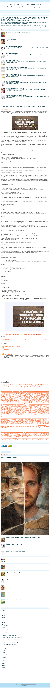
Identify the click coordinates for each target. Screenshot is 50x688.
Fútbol (6, 407)
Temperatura (47, 434)
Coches (14, 394)
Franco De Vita (34, 406)
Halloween (2, 409)
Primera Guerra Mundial (34, 427)
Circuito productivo (40, 393)
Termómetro (15, 435)
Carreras (18, 392)
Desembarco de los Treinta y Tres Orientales (16, 399)
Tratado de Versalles (35, 436)
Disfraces (41, 400)
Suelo (7, 434)
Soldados (45, 433)
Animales (43, 386)
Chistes (2, 393)
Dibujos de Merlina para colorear (12, 53)
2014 (3, 665)
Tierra (4, 436)
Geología (2, 408)
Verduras (42, 438)
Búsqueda (10, 391)
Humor (20, 410)
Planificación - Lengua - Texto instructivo (13, 74)
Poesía (13, 426)
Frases (41, 406)
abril (4, 652)
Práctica (47, 426)
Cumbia (43, 397)
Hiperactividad (16, 409)
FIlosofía (46, 405)
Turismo (42, 436)
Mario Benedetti (8, 418)
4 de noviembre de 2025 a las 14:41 (12, 352)
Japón (25, 412)
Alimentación (46, 385)
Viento (29, 439)
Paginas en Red (27, 685)
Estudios (18, 405)
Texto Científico (29, 435)
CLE (12, 394)
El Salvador (23, 402)
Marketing (12, 418)
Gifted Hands (16, 408)
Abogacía (17, 384)
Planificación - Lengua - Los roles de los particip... (12, 639)
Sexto (5, 433)
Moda (32, 419)
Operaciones (22, 422)
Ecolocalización (25, 401)
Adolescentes (8, 385)
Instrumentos (35, 411)
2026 (12, 384)
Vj (40, 439)
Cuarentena (47, 396)
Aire (20, 385)
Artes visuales (29, 387)
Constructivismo (34, 395)
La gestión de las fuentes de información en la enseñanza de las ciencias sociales (23, 107)
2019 (10, 384)
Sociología (37, 433)
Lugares (24, 415)
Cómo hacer (43, 394)
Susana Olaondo (18, 434)
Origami (33, 422)
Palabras (2, 423)
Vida (9, 439)
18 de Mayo (2, 384)
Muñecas (25, 420)
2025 (3, 612)
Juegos (7, 413)
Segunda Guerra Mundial (18, 432)
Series (45, 432)
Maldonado (19, 416)
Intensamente (6, 412)
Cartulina (34, 392)
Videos (25, 439)
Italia (19, 412)
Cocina (17, 394)
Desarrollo (41, 398)
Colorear (31, 394)
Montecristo (39, 419)
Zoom (6, 440)
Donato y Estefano (12, 401)
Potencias (39, 426)
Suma (9, 434)
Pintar (28, 424)
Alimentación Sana (4, 386)
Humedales (17, 410)
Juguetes (10, 413)
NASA (38, 420)
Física (48, 405)
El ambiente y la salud (7, 402)
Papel (8, 423)
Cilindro (32, 393)
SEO (34, 432)
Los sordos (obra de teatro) (11, 39)
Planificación (42, 425)
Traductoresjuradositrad (9, 354)
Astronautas (37, 387)
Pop (30, 426)
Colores (34, 394)
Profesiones (47, 427)
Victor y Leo (7, 439)
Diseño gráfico (32, 400)
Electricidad (30, 402)
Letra (20, 414)
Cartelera (24, 392)
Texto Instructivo (35, 435)
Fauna (43, 405)
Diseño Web (37, 400)
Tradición (24, 436)
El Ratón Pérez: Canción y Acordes (9, 644)
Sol (43, 433)
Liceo (33, 414)
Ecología (30, 401)
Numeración (37, 421)
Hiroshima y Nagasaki (21, 409)
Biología (34, 389)
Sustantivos (24, 434)
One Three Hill (17, 422)
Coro (10, 396)
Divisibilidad (47, 400)
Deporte (38, 398)
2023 (3, 615)
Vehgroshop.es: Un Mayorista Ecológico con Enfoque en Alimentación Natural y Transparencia (23, 572)
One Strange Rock (12, 422)
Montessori (43, 419)
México (22, 419)
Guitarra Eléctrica (46, 408)
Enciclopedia (5, 404)
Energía (12, 404)
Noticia (21, 421)
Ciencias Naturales (19, 393)
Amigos (25, 386)
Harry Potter (6, 409)
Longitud (7, 415)
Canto (48, 391)
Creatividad (30, 396)
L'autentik (27, 413)
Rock (29, 430)
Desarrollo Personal (46, 398)
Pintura (34, 424)
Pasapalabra (25, 423)
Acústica (40, 384)
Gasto (31, 407)
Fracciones (24, 406)
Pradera (9, 427)
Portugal (32, 426)
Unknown (6, 346)
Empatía (38, 402)
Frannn (39, 406)
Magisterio (3, 416)
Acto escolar (36, 384)
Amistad (28, 386)
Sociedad (34, 433)
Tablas (27, 434)
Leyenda (28, 414)
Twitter (4, 438)
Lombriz (4, 415)
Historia (27, 409)
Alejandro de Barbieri (36, 385)
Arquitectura (22, 387)
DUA (22, 401)
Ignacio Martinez (32, 410)
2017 (3, 660)
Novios (27, 421)
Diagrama (5, 400)
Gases (29, 407)
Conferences (10, 395)
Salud (48, 430)
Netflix (10, 421)
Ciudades (45, 393)
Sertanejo (2, 433)
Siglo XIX (8, 433)
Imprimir (47, 410)
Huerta (13, 410)
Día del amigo (40, 399)
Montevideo (47, 419)
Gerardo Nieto (10, 408)
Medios (46, 418)
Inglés (24, 411)
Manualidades (34, 416)
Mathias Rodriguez (40, 334)
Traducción (28, 436)
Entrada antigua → (45, 339)
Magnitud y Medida (13, 416)
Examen (26, 405)
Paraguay (15, 423)
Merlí (10, 419)
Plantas (4, 426)
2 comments (6, 109)
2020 (3, 620)
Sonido (48, 433)
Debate (22, 398)
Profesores (2, 428)
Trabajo (17, 436)
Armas (19, 387)
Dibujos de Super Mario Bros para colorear (14, 46)
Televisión (39, 434)
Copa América (3, 396)
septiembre (5, 630)
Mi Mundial (25, 419)
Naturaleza (47, 420)
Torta (10, 436)
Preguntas (12, 427)
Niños (17, 421)
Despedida (24, 399)
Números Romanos (42, 421)
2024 (3, 613)
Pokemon (16, 426)
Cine (36, 393)
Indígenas (10, 411)
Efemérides (47, 401)
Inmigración (27, 411)
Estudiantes (12, 405)
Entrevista (18, 404)
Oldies (8, 422)
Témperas (43, 434)
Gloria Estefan (23, 408)
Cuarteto (2, 397)
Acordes (26, 384)
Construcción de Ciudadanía (27, 395)
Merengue (7, 419)
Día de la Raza (35, 399)
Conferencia (14, 395)
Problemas (44, 427)
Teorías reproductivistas (5, 435)
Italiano (22, 412)
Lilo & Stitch (36, 414)
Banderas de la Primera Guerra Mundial (13, 558)
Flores (17, 406)
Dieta (27, 400)
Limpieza (39, 414)
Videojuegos (21, 439)
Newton (12, 421)
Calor (33, 391)
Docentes (7, 401)
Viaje (1, 439)
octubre (4, 629)
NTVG (30, 421)
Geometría (6, 408)
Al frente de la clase (24, 385)
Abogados (20, 384)
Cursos (4, 398)
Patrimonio (29, 423)
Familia (37, 405)
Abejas (14, 384)
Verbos (40, 438)
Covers (24, 396)
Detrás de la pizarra (29, 399)
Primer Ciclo (27, 427)
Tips (6, 436)
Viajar (48, 438)
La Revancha (40, 413)
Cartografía (28, 392)
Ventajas (33, 438)
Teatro (32, 434)
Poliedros (20, 426)
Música (31, 420)
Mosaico (5, 420)
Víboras (3, 439)
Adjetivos (47, 384)
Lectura (14, 414)
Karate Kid (19, 413)
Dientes (24, 400)
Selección (29, 432)
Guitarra (41, 408)
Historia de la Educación (33, 409)
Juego (4, 413)
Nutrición (48, 421)
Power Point (43, 426)
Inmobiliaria (31, 411)
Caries (7, 392)
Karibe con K (23, 413)
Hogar (41, 409)
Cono (17, 395)
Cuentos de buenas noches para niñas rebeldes (21, 397)
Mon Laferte (35, 419)
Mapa (38, 416)
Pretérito (20, 427)
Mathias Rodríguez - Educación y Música (25, 4)
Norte (19, 421)
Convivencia (47, 395)
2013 (3, 667)
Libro (31, 414)
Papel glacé (11, 423)
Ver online (36, 438)
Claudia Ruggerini (8, 394)
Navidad (2, 421)
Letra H (25, 414)
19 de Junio (6, 384)
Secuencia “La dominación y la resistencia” (11, 633)
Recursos (14, 429)
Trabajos (21, 436)
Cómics (40, 394)
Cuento (8, 397)
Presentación (17, 427)
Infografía (20, 411)
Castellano (40, 392)
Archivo (8, 451)
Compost (47, 394)
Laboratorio (2, 414)
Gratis (33, 408)
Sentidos (32, 432)
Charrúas (46, 392)
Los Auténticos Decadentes (18, 415)
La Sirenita (44, 413)
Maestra (41, 415)
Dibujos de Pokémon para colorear (12, 81)
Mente (5, 419)
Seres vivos (37, 432)
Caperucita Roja (3, 392)
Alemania (42, 385)
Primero (40, 427)
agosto (4, 632)
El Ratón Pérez (18, 402)
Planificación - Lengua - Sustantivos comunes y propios (16, 67)
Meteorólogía (18, 419)
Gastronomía (34, 407)
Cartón (31, 392)
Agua (15, 385)
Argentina (16, 387)
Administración (3, 385)
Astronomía (41, 387)
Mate (15, 418)
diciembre (5, 625)
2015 (3, 663)
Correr (17, 396)
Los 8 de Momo (11, 415)
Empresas (41, 402)
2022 (3, 617)
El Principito (14, 402)
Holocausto (45, 409)
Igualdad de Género (38, 410)
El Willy (26, 402)
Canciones (36, 391)
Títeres (8, 436)
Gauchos (41, 407)
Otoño (39, 422)
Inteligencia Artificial (41, 411)
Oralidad (30, 422)
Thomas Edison (44, 435)
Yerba (2, 440)
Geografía (47, 407)
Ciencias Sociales (27, 393)
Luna (35, 415)
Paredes (20, 423)
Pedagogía (45, 423)
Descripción (6, 399)
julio (4, 647)
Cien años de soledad (9, 393)
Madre (39, 415)
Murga (28, 420)
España (33, 404)
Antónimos (2, 387)
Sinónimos (27, 433)
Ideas (27, 410)
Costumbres (20, 396)
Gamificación (21, 407)
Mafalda (48, 415)
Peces (41, 423)
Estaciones (40, 404)
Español (36, 404)
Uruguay (14, 438)
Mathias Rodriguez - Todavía (9, 457)
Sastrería (8, 432)
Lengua (17, 414)
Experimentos (30, 405)
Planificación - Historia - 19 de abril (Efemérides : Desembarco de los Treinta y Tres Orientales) (23, 537)
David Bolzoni (19, 398)
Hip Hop (12, 409)
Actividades (30, 384)
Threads (48, 435)
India (8, 411)
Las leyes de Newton (7, 414)
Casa (37, 392)
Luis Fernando (28, 415)
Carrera (15, 392)
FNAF (19, 406)
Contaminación (43, 395)
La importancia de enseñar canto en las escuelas (15, 88)
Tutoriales (46, 436)
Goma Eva (27, 408)
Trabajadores (13, 436)
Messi (15, 419)
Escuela (26, 404)
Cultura (40, 397)
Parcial (18, 423)
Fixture (9, 406)
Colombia (28, 394)
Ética (21, 405)
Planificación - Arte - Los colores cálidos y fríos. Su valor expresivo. (18, 32)
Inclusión (5, 411)
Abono (23, 384)
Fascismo (40, 405)
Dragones (19, 401)
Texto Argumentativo (23, 435)
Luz (36, 415)
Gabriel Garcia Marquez (11, 407)
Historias (38, 409)
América (16, 386)
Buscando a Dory (6, 391)
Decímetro (25, 398)
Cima (35, 393)
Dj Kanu (3, 401)
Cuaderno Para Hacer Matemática (38, 396)
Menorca (2, 419)
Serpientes (47, 432)
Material (23, 418)
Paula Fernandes (33, 423)
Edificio (39, 401)
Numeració (32, 421)
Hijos (9, 409)
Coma (37, 394)
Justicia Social (14, 413)
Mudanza (12, 420)
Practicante (4, 427)
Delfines (29, 398)
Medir (48, 418)
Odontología (5, 422)
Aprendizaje (11, 387)
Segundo (26, 432)
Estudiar (15, 405)
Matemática (19, 418)
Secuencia (12, 432)
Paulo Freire (38, 423)
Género (44, 407)
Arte (25, 387)
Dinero (29, 400)
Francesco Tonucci (29, 406)
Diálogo (8, 400)
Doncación (16, 401)
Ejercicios (2, 402)
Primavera (23, 427)
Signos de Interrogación (22, 433)
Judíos (2, 413)
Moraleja (2, 420)
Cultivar (38, 397)
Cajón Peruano (25, 391)
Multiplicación (20, 420)
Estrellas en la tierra (6, 405)
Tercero (11, 435)
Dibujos (17, 400)
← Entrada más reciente (5, 339)
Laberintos (47, 413)
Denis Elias (32, 398)
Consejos (19, 395)
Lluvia (2, 415)
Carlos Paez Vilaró (11, 392)
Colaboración (21, 394)
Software (41, 433)
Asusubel (44, 387)
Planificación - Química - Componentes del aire (11, 640)
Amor (31, 386)
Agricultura (12, 385)
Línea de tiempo (43, 414)
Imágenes (44, 410)
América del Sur (21, 386)
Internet (10, 412)
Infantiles (17, 411)
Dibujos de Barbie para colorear (12, 60)
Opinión (26, 422)
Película (7, 424)
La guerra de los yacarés (33, 413)
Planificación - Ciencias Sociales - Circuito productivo (16, 95)
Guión (39, 408)
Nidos (15, 421)
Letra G (23, 414)
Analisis (34, 386)
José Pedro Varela (34, 412)
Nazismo (5, 421)
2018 (3, 624)
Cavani (43, 392)
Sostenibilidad (3, 434)
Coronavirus (13, 396)
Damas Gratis (8, 398)
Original (36, 422)
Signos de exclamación (14, 433)
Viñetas (31, 439)
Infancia (14, 411)
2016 (3, 661)
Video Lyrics (13, 439)
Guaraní (36, 408)
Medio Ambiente (42, 418)
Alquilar (9, 386)
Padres (45, 422)
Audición (48, 387)
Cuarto (5, 397)
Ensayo (15, 404)
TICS (1, 436)
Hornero (10, 410)
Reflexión (30, 429)
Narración (35, 420)
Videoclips (17, 439)
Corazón (8, 396)
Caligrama (30, 391)
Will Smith (47, 439)
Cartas (22, 392)
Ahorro (18, 385)
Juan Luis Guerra (46, 412)
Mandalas (25, 416)
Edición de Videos (35, 401)
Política (27, 426)
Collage (25, 394)
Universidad (10, 438)
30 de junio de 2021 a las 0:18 (14, 346)
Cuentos (11, 397)
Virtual (37, 439)
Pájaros (48, 422)
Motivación (8, 420)
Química (44, 428)
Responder (6, 349)
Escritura (22, 404)
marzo (4, 654)
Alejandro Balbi (30, 385)
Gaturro (38, 407)
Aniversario (47, 386)
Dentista (35, 398)
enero (4, 657)
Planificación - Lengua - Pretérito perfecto (10, 642)
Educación (42, 401)
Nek (7, 421)
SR (5, 352)
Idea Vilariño (24, 410)
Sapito (6, 432)
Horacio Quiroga (6, 410)
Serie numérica (41, 432)
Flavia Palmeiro (13, 406)
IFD (28, 410)
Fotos (21, 406)
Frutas (44, 406)
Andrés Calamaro (39, 386)
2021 (3, 619)
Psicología (27, 428)
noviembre (5, 627)
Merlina (12, 419)
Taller (29, 434)
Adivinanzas (44, 384)
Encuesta (9, 404)
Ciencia (14, 393)
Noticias (24, 421)
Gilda (19, 408)
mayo (4, 650)
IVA (23, 412)
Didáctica (21, 400)
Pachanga (42, 422)
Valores (22, 438)
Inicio (2, 11)
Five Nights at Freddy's (4, 406)
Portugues (35, 426)
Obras (2, 422)
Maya (35, 418)
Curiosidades (47, 397)
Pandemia (5, 423)
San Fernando (3, 432)
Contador (38, 395)
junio (4, 648)
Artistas (33, 387)
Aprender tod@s (6, 387)
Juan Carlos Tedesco (40, 412)
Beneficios (18, 389)
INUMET (13, 412)
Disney (44, 400)
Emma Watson (34, 402)
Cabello (21, 391)
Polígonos (24, 426)
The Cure (39, 435)
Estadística (44, 404)
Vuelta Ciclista (43, 439)
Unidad (6, 438)
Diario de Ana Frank (13, 400)
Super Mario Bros (13, 434)
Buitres (2, 391)
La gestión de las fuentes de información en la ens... (12, 637)
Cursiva (2, 398)
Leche (12, 414)
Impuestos (2, 411)
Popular (3, 451)
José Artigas (29, 412)
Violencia (33, 439)
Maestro (45, 415)
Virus (39, 439)
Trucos (40, 436)
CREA (27, 396)
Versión (46, 438)
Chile (48, 392)
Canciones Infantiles (43, 391)
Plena (8, 426)
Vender (30, 438)
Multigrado (16, 420)
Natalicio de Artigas (42, 420)
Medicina (37, 418)
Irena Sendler (17, 412)
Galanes (17, 407)
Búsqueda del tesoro (16, 391)
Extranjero (34, 405)
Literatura (47, 414)
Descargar (2, 399)
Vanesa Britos (26, 438)
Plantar (2, 426)
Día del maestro (45, 399)
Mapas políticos (3, 418)
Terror (18, 435)
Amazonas (12, 386)
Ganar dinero (25, 407)
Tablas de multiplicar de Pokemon (12, 592)
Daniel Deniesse (13, 398)
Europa (23, 405)
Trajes (31, 436)
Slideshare (30, 433)
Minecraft (29, 419)
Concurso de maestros (4, 395)
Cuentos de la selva (32, 397)
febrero (4, 655)
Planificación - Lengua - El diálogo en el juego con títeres (16, 599)
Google (31, 408)
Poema (10, 426)
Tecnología (35, 434)
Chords (4, 393)
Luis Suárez (32, 415)
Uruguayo (19, 438)
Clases (4, 394)
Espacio (30, 404)
